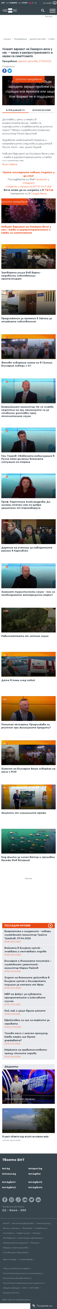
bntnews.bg (9, 1176)
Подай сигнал (23, 1236)
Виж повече (9, 167)
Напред (36, 1236)
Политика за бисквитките (16, 1281)
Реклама (48, 16)
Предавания (20, 39)
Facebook (41, 182)
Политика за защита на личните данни (22, 1276)
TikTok (49, 192)
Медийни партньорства (15, 1250)
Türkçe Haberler (26, 1262)
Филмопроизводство (23, 1226)
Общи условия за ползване (16, 1271)
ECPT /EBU (34, 1291)
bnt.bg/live (34, 1176)
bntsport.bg (35, 1171)
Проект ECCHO (10, 1296)
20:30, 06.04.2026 (12, 1143)
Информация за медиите (15, 1246)
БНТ (3, 3)
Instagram (29, 185)
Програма (27, 1231)
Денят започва (38, 39)
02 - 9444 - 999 (14, 1213)
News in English (9, 1262)
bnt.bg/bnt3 (35, 1185)
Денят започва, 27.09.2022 (35, 64)
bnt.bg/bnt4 (35, 1190)
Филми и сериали (11, 1231)
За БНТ (6, 1226)
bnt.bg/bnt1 (8, 1185)
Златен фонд (43, 1226)
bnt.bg (6, 1171)
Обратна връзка (11, 1291)
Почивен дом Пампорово (15, 1255)
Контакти (8, 1236)
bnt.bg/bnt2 (9, 1190)
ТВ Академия (9, 1241)
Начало (7, 39)
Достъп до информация (30, 1241)
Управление (41, 1231)
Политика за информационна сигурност (23, 1286)
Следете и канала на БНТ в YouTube (29, 189)
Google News (39, 196)
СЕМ (24, 1291)
